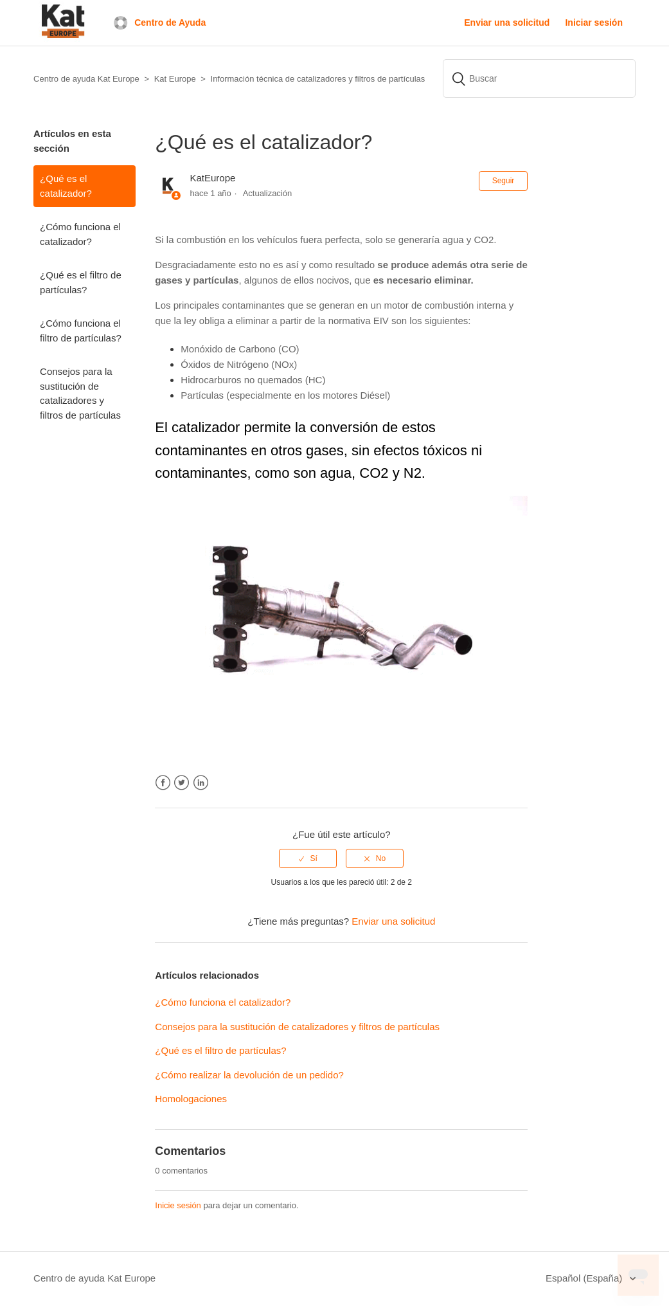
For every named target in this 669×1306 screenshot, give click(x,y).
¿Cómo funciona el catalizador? (80, 234)
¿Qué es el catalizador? (66, 186)
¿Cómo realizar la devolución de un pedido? (249, 1074)
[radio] (308, 858)
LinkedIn (201, 783)
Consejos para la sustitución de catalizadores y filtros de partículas (80, 393)
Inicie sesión (178, 1205)
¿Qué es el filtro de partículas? (80, 282)
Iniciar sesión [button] (593, 22)
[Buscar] (539, 78)
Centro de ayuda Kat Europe (94, 1278)
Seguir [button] (503, 180)
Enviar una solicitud (506, 22)
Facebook (163, 783)
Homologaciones (191, 1098)
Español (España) (585, 1278)
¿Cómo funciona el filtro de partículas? (80, 330)
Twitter (182, 783)
